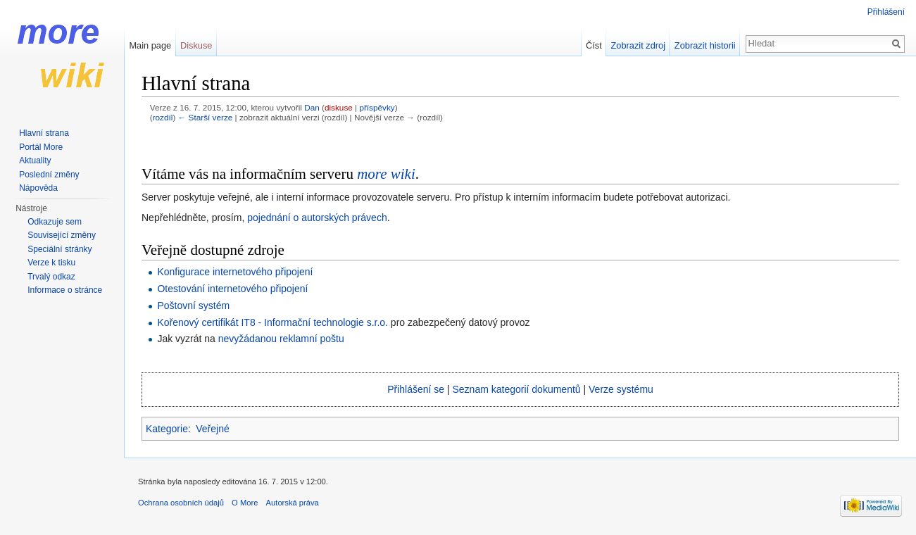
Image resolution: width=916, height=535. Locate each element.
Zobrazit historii (705, 45)
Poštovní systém (193, 305)
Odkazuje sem (54, 222)
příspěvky (376, 107)
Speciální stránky (59, 249)
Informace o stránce (64, 290)
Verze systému (621, 389)
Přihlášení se (415, 389)
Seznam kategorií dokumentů (517, 389)
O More (245, 502)
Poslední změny (49, 175)
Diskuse (196, 45)
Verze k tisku (51, 263)
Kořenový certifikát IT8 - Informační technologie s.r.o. (272, 322)
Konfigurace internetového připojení (235, 271)
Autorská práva (292, 502)
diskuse (339, 107)
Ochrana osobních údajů (181, 502)
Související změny (61, 235)
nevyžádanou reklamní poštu (281, 338)
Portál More (41, 147)
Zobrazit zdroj (638, 45)
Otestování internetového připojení (232, 288)
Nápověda (38, 188)
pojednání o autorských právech (317, 217)
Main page (150, 45)
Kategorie (167, 428)
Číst (594, 45)
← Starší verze (205, 117)
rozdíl (163, 117)
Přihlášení (886, 12)
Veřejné (212, 428)
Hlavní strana (44, 133)
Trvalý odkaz (51, 277)
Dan (312, 107)
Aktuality (35, 160)
